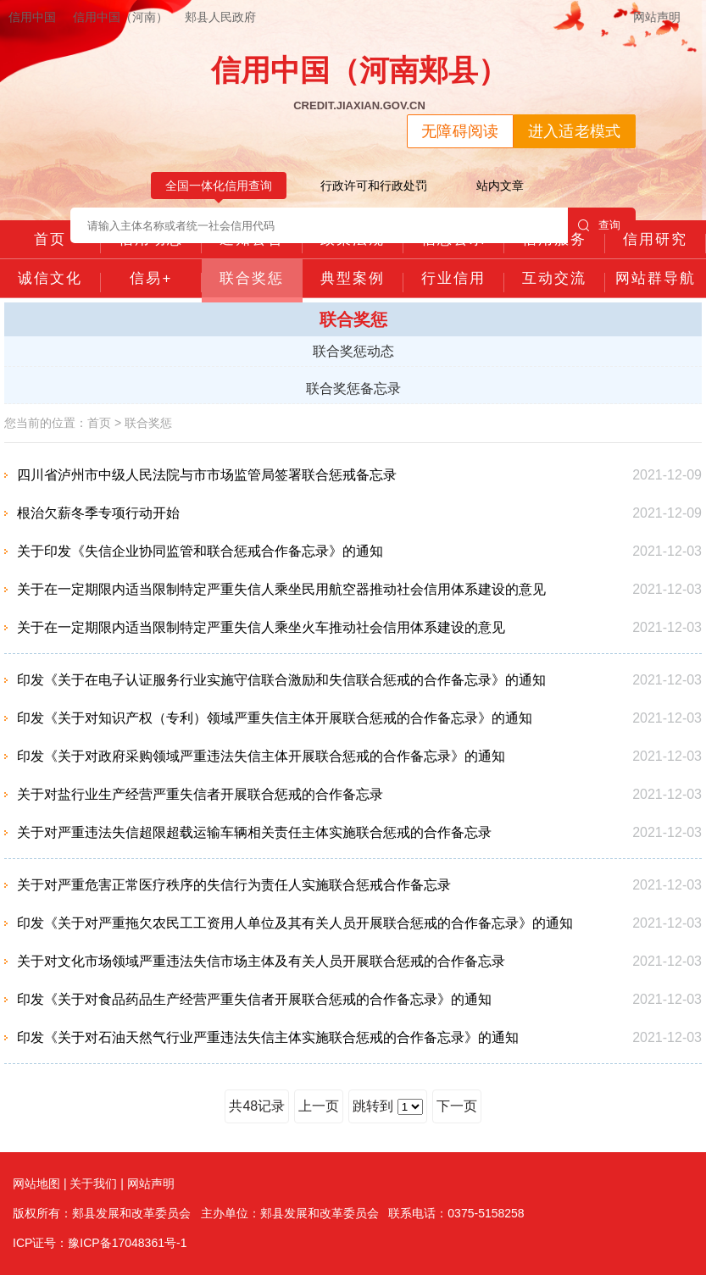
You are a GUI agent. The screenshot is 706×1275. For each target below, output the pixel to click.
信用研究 (655, 239)
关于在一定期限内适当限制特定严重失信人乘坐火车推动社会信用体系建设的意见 (261, 627)
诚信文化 (50, 278)
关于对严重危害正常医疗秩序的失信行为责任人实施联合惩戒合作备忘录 (234, 885)
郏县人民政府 (220, 17)
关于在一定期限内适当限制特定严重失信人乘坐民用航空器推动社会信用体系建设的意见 (281, 589)
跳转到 (387, 1107)
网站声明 (657, 17)
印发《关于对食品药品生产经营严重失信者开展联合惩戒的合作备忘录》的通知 (254, 999)
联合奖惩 (252, 278)
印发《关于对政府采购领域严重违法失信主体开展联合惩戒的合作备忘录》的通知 (261, 756)
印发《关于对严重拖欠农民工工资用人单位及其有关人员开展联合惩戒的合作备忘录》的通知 (295, 923)
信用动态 (151, 239)
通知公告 (252, 239)
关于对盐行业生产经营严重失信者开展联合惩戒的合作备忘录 (200, 794)
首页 (50, 239)
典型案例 (352, 278)
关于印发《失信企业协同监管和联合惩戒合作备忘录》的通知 (200, 551)
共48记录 (257, 1106)
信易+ (151, 278)
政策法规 (352, 239)
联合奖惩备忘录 (353, 388)
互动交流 (554, 278)
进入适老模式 (574, 131)
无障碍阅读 (460, 131)
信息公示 (453, 239)
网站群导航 (655, 278)
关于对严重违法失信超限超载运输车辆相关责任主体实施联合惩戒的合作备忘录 (254, 832)
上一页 (318, 1106)
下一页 (456, 1106)
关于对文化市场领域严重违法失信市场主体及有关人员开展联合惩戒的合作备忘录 (261, 961)
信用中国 (32, 17)
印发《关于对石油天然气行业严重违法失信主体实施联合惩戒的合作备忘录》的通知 (268, 1037)
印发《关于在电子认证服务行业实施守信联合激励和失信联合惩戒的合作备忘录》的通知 (281, 680)
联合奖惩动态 (353, 351)
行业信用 (453, 278)
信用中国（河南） (120, 17)
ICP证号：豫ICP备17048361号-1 (99, 1243)
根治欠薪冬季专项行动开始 (98, 513)
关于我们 (93, 1183)
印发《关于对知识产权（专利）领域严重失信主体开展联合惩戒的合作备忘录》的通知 (274, 718)
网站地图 (36, 1183)
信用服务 (554, 239)
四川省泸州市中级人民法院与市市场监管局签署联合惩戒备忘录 (207, 475)
